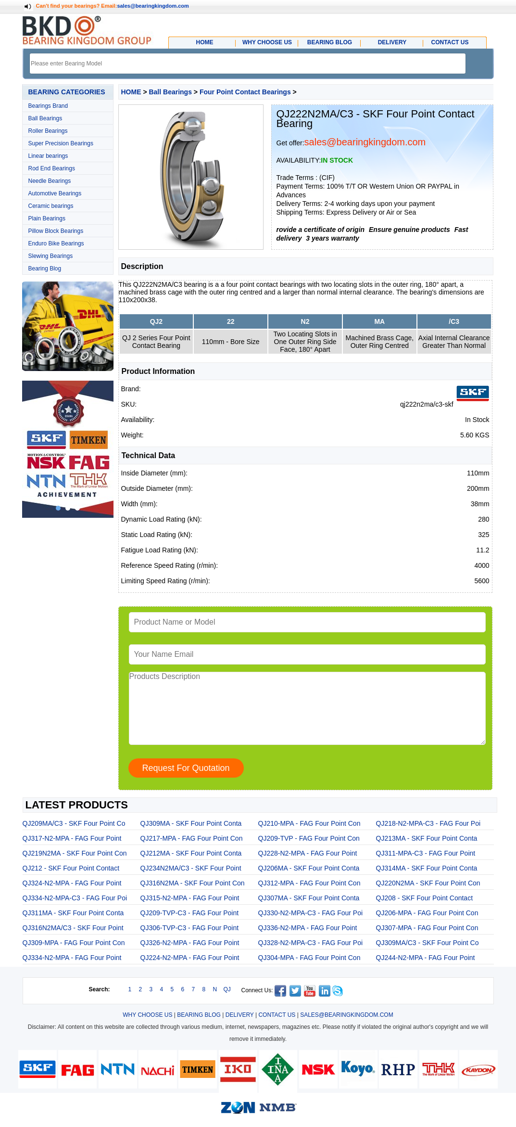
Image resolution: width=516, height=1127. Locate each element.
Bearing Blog (45, 268)
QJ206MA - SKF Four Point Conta (309, 868)
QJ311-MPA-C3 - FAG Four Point (426, 853)
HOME (131, 92)
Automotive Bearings (55, 193)
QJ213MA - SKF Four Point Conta (427, 838)
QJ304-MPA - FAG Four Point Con (309, 957)
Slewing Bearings (50, 256)
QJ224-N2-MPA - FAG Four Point (189, 957)
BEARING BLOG (199, 1015)
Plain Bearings (46, 218)
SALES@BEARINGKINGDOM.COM (346, 1015)
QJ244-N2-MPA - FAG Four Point (425, 957)
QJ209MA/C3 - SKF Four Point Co (74, 823)
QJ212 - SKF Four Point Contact (71, 868)
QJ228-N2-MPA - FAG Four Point (307, 853)
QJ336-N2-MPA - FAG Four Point (307, 928)
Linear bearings (48, 156)
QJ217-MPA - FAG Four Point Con (191, 838)
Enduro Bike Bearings (56, 243)
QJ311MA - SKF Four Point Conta (73, 913)
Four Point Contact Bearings (245, 92)
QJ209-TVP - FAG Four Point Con (309, 838)
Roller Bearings (48, 131)
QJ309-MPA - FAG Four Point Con (74, 943)
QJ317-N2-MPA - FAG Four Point (72, 838)
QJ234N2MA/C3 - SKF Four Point (190, 868)
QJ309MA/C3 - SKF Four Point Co (427, 943)
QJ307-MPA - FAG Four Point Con (427, 928)
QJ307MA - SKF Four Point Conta (309, 898)
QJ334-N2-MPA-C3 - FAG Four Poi (75, 898)
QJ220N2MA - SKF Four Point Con (428, 883)
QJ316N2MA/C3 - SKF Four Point (73, 928)
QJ (227, 989)
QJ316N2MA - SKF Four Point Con (192, 883)
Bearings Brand (48, 105)
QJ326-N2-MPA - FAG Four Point (189, 943)
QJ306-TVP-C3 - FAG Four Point (189, 928)
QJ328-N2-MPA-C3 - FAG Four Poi (310, 943)
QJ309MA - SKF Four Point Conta (191, 823)
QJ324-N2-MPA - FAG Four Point (72, 883)
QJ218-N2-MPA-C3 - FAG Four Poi (428, 823)
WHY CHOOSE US (147, 1015)
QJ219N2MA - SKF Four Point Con (75, 853)
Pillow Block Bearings (56, 231)
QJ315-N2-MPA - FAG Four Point (189, 898)
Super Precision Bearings (60, 143)
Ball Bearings (45, 118)
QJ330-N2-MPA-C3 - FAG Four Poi (310, 913)
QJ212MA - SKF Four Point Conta (191, 853)
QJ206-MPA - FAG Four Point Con (427, 913)
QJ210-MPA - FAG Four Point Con (309, 823)
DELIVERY (240, 1015)
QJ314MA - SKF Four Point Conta (427, 868)
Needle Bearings (49, 181)
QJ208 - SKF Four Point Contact (424, 898)
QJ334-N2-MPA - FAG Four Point (72, 957)
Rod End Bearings (51, 168)
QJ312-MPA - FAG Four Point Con (309, 883)
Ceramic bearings (51, 206)
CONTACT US (276, 1015)
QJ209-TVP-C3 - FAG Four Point (189, 913)
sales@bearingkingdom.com (153, 6)
